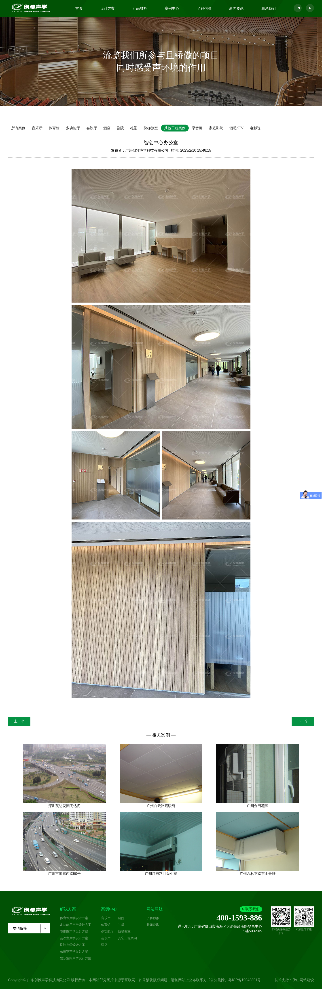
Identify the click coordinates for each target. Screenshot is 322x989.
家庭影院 (216, 128)
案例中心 (172, 8)
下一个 (302, 721)
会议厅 (91, 128)
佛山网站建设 (303, 980)
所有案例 (18, 128)
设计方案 (107, 8)
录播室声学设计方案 (74, 951)
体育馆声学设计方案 (74, 918)
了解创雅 (204, 8)
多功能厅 (73, 128)
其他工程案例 (175, 128)
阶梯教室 (151, 128)
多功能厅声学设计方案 (75, 924)
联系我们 (268, 8)
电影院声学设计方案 (74, 931)
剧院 (120, 128)
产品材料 (140, 8)
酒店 (106, 128)
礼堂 (133, 128)
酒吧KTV (236, 128)
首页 (79, 8)
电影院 (255, 128)
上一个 (19, 721)
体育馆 (54, 128)
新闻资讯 (236, 8)
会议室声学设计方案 (74, 938)
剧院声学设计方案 (72, 945)
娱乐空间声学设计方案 (75, 958)
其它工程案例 (127, 938)
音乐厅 (37, 128)
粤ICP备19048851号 (244, 980)
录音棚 (197, 128)
